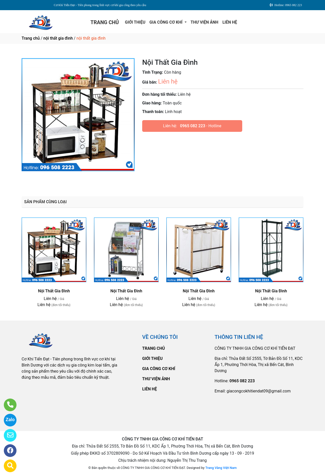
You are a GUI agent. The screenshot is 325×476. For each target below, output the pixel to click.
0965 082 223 (192, 125)
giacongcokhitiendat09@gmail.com (258, 391)
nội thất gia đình (58, 38)
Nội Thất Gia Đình (54, 291)
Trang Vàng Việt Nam (221, 468)
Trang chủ (31, 38)
